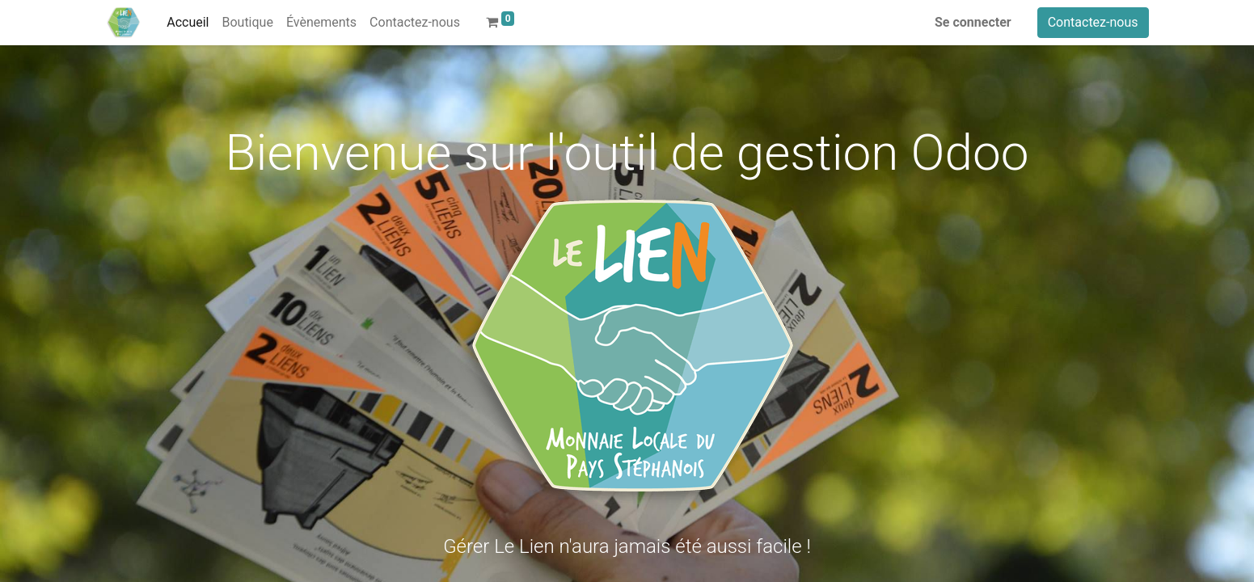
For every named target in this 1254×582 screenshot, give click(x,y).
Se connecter (973, 22)
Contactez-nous (1093, 22)
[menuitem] (187, 22)
